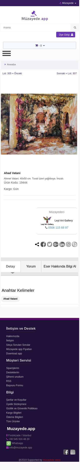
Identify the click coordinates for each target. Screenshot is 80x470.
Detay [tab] (10, 266)
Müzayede (67, 3)
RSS (8, 381)
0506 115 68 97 (58, 227)
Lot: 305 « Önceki (12, 73)
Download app (14, 353)
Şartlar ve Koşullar (16, 399)
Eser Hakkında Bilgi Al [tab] (60, 266)
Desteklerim (12, 372)
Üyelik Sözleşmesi (16, 404)
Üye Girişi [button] (66, 34)
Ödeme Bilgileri (14, 417)
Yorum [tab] (31, 266)
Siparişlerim (12, 368)
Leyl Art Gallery (57, 220)
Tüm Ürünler (13, 421)
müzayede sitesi (52, 459)
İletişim (10, 340)
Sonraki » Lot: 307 (67, 73)
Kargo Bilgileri (13, 412)
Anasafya (11, 64)
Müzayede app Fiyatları (19, 349)
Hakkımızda (12, 336)
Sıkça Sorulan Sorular (18, 344)
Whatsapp (14, 443)
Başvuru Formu (14, 385)
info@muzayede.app (19, 447)
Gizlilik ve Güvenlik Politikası (22, 408)
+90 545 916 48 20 (17, 439)
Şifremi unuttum (15, 376)
